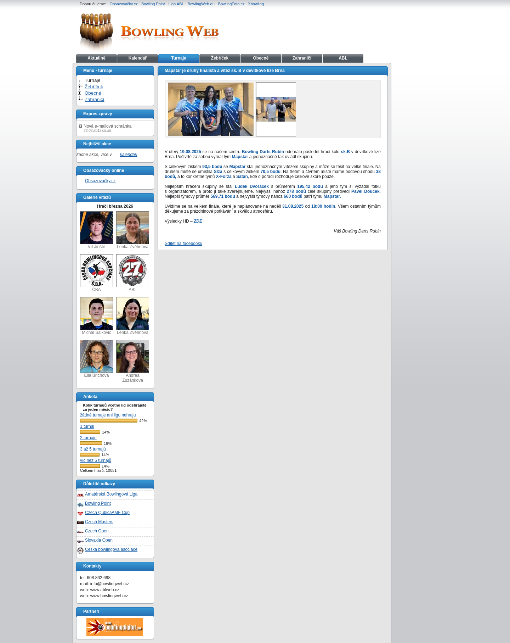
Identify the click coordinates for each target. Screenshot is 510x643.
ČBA (96, 273)
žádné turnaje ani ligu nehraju (108, 415)
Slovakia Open (99, 540)
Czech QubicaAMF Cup (107, 512)
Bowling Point (153, 4)
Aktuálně (96, 58)
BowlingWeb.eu (201, 4)
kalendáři (128, 154)
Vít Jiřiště (96, 230)
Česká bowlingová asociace (111, 549)
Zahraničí (302, 58)
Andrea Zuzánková (132, 361)
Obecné (260, 58)
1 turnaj (87, 426)
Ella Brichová (96, 359)
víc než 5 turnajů (95, 460)
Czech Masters (99, 521)
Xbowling (256, 4)
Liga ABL (176, 4)
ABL (343, 58)
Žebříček (219, 58)
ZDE (198, 221)
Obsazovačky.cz (124, 4)
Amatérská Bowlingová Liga (111, 494)
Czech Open (97, 531)
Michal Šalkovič (96, 316)
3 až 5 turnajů (93, 449)
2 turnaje (88, 437)
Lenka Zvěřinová (132, 230)
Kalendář (138, 58)
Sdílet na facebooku (183, 243)
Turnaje (178, 58)
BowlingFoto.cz (231, 4)
